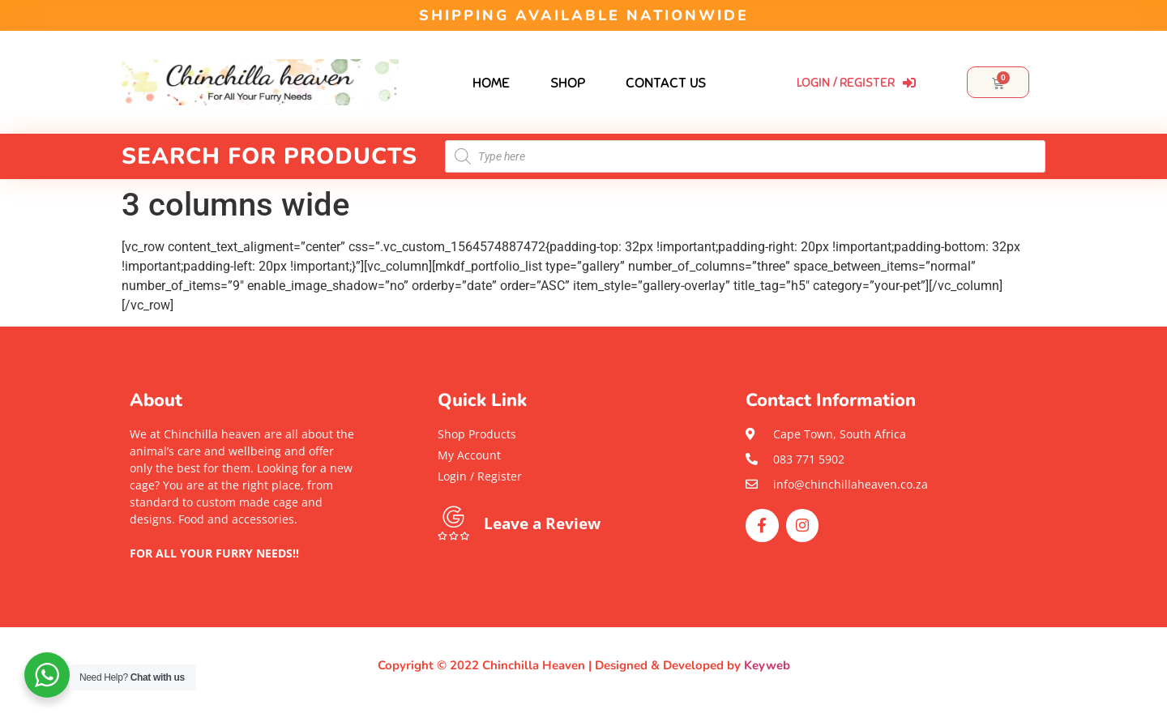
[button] (243, 570)
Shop (567, 83)
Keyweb (767, 665)
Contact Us (666, 83)
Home (491, 83)
